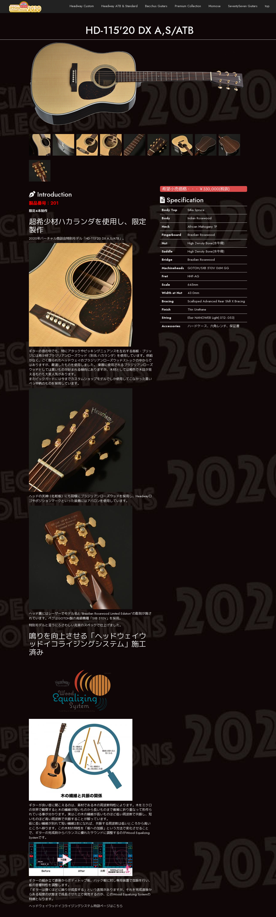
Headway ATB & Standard (119, 6)
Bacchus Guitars (156, 6)
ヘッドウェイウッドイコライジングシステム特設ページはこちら (76, 906)
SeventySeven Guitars (242, 6)
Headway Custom (82, 6)
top (267, 6)
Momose (215, 6)
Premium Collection (188, 6)
